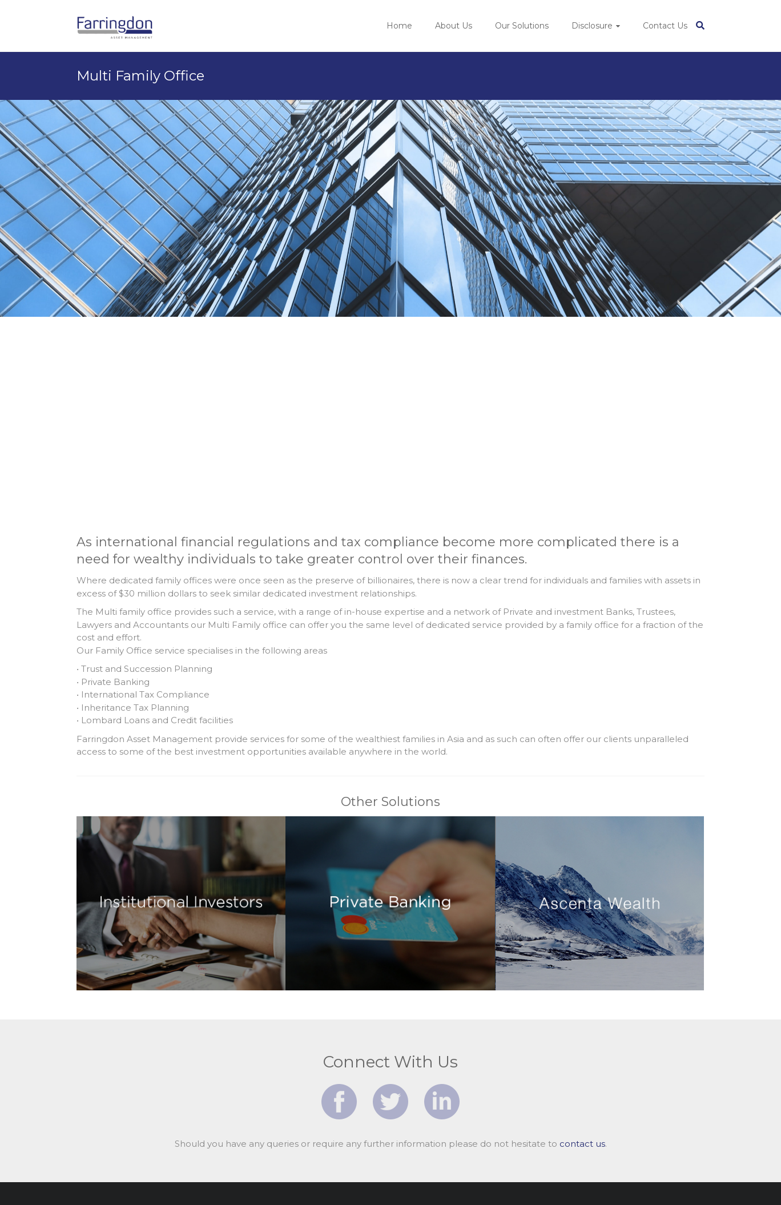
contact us (582, 1143)
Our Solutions (522, 26)
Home (399, 26)
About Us (453, 26)
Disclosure (592, 26)
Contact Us (665, 26)
